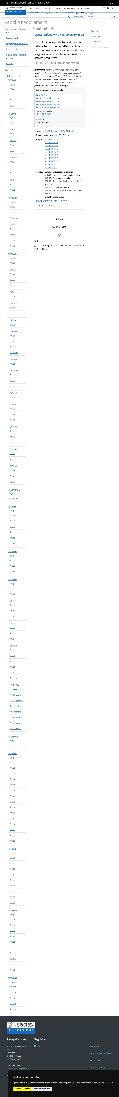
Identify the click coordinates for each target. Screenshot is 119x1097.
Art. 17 (12, 229)
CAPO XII (13, 449)
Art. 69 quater (15, 695)
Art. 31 (12, 347)
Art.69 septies (15, 711)
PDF (44, 114)
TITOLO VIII (13, 737)
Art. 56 (12, 571)
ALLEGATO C (51, 146)
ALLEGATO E (51, 152)
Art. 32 (12, 364)
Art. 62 (12, 627)
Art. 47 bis (14, 498)
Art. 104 (13, 970)
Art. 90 (12, 880)
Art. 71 (12, 762)
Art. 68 (12, 667)
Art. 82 (12, 824)
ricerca (56, 12)
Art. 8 (12, 150)
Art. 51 (12, 532)
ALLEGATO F (51, 155)
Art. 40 (12, 431)
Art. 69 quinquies (17, 700)
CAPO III (13, 140)
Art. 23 (12, 279)
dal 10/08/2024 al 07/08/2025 (49, 104)
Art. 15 (12, 212)
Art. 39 (12, 420)
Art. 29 (12, 335)
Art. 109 (13, 1009)
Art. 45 (12, 470)
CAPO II (13, 129)
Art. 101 (13, 953)
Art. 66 (12, 655)
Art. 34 (12, 380)
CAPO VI (13, 331)
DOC (49, 114)
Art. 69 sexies (15, 706)
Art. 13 (12, 190)
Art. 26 (12, 307)
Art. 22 (12, 274)
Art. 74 (12, 779)
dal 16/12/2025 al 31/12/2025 (49, 98)
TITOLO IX (12, 753)
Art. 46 (12, 476)
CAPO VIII (14, 370)
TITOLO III (12, 198)
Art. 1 (12, 89)
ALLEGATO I (51, 164)
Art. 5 (12, 122)
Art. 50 (12, 526)
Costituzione (96, 42)
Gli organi (46, 9)
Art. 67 (12, 661)
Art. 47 (12, 481)
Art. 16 (12, 223)
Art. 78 (12, 801)
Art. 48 (12, 515)
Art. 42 (12, 442)
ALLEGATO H (51, 161)
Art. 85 (12, 841)
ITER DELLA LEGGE (45, 205)
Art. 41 (12, 437)
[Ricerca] (98, 16)
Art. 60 (12, 610)
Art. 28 (12, 324)
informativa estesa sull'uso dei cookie (97, 1083)
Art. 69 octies (15, 717)
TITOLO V (12, 506)
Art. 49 (12, 521)
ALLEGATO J (51, 167)
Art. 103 (13, 964)
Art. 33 (12, 375)
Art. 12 (12, 184)
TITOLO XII (12, 978)
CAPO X (13, 404)
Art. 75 (12, 784)
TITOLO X (12, 849)
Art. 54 (12, 560)
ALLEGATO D (51, 149)
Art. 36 (12, 397)
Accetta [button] (18, 1089)
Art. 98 (12, 936)
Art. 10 (12, 167)
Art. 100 (13, 947)
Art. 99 (12, 942)
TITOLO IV (12, 254)
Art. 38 (12, 414)
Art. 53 (12, 543)
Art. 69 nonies (15, 723)
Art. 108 (13, 1003)
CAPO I (13, 84)
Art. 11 (12, 173)
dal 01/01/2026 (42, 95)
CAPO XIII (14, 466)
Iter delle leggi (96, 36)
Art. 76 (12, 790)
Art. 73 (12, 773)
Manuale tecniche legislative (101, 47)
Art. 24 (12, 285)
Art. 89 (12, 874)
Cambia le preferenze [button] (42, 1089)
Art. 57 (12, 588)
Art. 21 (12, 263)
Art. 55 (12, 566)
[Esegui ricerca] (114, 17)
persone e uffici (75, 17)
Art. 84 (12, 835)
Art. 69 (12, 672)
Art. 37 (12, 408)
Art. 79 (12, 807)
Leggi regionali (12, 38)
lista (62, 12)
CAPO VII (13, 359)
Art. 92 (12, 891)
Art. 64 (12, 639)
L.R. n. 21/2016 (13, 76)
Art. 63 (12, 633)
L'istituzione (34, 9)
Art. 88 (12, 869)
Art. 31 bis (14, 352)
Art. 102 (13, 958)
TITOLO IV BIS (14, 490)
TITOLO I (12, 80)
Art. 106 (13, 992)
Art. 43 (12, 453)
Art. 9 (12, 162)
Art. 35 (12, 386)
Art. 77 (12, 796)
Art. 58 (12, 594)
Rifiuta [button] (27, 1089)
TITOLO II (12, 114)
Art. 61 (12, 616)
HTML (38, 114)
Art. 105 (13, 986)
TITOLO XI (12, 910)
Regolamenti (11, 49)
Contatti (9, 63)
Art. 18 (12, 234)
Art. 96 (12, 925)
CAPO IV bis (15, 685)
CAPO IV (13, 157)
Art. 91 (12, 885)
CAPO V (13, 180)
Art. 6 (12, 133)
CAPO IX (13, 393)
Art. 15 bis (14, 218)
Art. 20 (12, 246)
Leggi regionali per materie (17, 43)
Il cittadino (85, 9)
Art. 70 (12, 745)
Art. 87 (12, 863)
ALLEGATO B (51, 142)
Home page (34, 12)
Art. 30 (12, 341)
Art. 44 (12, 459)
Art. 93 (12, 897)
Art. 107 (13, 998)
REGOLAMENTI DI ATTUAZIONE (51, 201)
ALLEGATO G (51, 158)
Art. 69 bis (14, 678)
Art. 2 (12, 94)
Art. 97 (12, 930)
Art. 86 (12, 857)
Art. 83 (12, 829)
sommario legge (72, 12)
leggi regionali (46, 12)
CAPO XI (13, 427)
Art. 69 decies (15, 728)
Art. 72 (12, 768)
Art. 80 (12, 812)
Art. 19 (12, 240)
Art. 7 (12, 145)
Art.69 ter (13, 689)
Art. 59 (12, 605)
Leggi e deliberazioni (71, 9)
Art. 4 (12, 105)
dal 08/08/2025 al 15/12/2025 (49, 101)
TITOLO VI (12, 551)
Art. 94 (12, 902)
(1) (59, 235)
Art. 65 (12, 650)
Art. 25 (12, 296)
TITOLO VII (12, 579)
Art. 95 (12, 919)
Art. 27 (12, 313)
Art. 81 (12, 818)
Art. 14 (12, 206)
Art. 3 (12, 100)
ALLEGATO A (51, 139)
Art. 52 (12, 538)
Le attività (56, 9)
